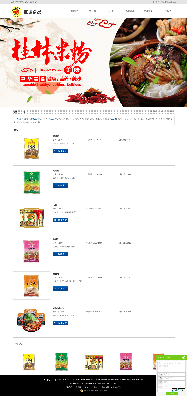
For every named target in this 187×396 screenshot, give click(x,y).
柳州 (88, 387)
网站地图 (163, 2)
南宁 (92, 387)
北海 (111, 387)
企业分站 (156, 2)
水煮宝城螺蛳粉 (65, 281)
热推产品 (68, 387)
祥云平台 (98, 383)
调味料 (60, 140)
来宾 (103, 387)
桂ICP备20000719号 (77, 383)
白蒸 (66, 144)
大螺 (55, 205)
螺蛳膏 (56, 136)
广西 (84, 387)
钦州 (107, 387)
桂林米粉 (61, 312)
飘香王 (74, 212)
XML (174, 2)
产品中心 (111, 11)
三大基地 (167, 11)
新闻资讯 (130, 11)
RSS (169, 2)
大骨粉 (72, 247)
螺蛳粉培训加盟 (125, 380)
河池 (99, 387)
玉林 (120, 387)
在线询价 (60, 151)
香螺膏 (62, 247)
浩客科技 (114, 383)
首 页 (163, 112)
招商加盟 (148, 11)
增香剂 (62, 144)
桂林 (95, 387)
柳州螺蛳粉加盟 (113, 380)
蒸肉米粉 (63, 178)
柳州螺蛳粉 (103, 380)
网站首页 (75, 11)
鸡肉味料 (68, 212)
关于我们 (93, 11)
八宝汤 (71, 144)
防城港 (115, 387)
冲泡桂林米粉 (59, 308)
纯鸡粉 (56, 171)
